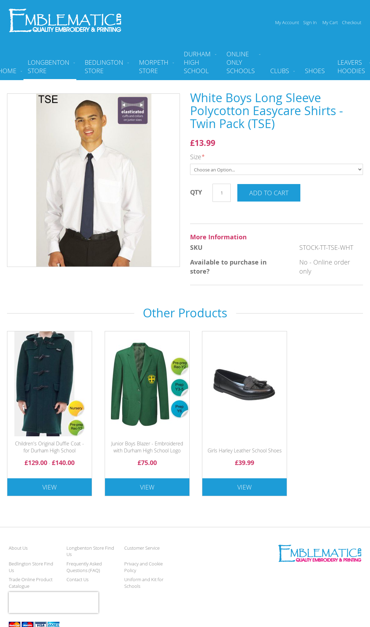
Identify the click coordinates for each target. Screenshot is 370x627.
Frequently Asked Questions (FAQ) (84, 567)
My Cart (330, 22)
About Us (18, 548)
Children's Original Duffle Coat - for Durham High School (49, 447)
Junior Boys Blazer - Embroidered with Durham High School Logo (147, 447)
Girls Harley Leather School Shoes (245, 450)
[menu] (185, 65)
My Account (287, 22)
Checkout (351, 22)
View (49, 487)
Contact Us (78, 579)
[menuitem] (49, 69)
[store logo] (65, 20)
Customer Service (142, 548)
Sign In (310, 22)
